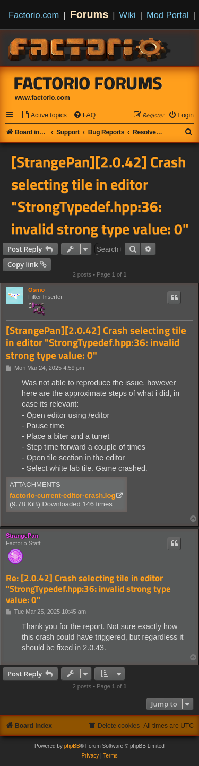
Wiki (127, 15)
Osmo (36, 290)
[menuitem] (44, 115)
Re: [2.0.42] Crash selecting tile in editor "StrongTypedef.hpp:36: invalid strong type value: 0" (88, 589)
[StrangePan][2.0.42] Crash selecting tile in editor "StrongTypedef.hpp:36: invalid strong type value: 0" (100, 195)
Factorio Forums (88, 83)
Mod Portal (167, 15)
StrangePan (22, 535)
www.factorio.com (42, 97)
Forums (89, 14)
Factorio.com (33, 15)
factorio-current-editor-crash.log (62, 496)
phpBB (72, 746)
